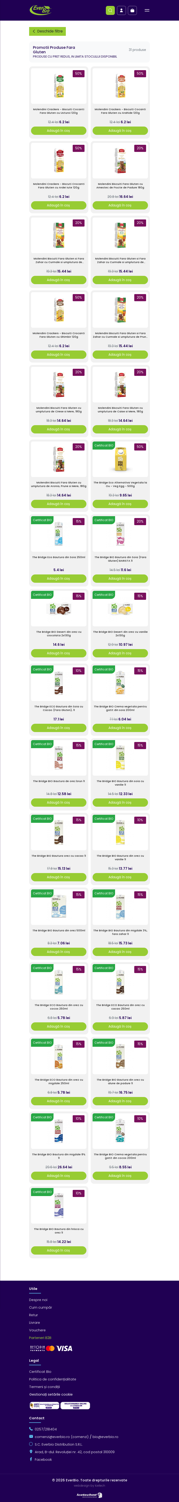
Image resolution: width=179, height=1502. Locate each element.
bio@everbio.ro (105, 1436)
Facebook (43, 1459)
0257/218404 (46, 1429)
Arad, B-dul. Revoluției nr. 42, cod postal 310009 (75, 1452)
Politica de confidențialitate (52, 1379)
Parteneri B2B (40, 1337)
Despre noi (38, 1299)
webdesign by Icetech (89, 1486)
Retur (33, 1315)
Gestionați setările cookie (51, 1394)
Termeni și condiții (44, 1386)
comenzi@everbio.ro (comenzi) (62, 1436)
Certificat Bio (40, 1371)
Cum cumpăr (40, 1307)
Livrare (34, 1322)
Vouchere (37, 1330)
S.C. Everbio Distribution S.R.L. (59, 1444)
